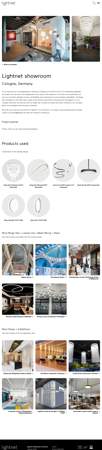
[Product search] (94, 2)
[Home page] (8, 3)
